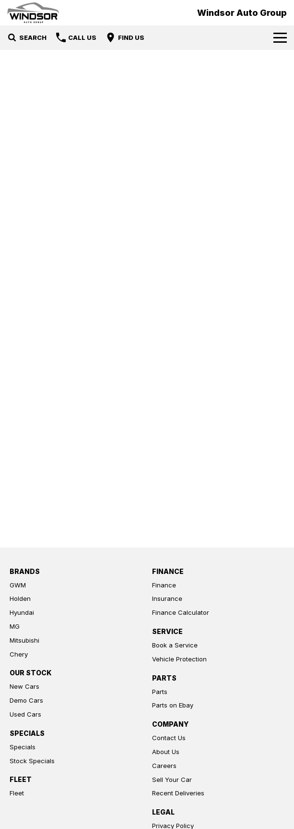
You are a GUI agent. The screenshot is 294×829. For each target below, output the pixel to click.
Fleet (17, 793)
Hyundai (22, 612)
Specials (22, 747)
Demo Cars (26, 700)
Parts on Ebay (172, 705)
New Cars (24, 686)
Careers (164, 765)
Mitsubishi (24, 640)
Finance (164, 585)
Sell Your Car (172, 779)
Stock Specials (32, 761)
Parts (159, 691)
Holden (20, 598)
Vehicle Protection (179, 659)
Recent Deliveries (178, 793)
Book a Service (175, 645)
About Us (165, 752)
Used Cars (25, 714)
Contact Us (169, 738)
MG (15, 626)
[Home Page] (33, 12)
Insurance (167, 598)
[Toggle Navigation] (280, 37)
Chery (19, 654)
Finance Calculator (180, 612)
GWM (18, 585)
